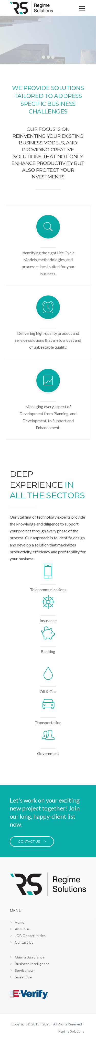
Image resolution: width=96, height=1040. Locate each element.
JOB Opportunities (30, 935)
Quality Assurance (30, 957)
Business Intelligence (32, 964)
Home (19, 922)
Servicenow (24, 970)
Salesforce (23, 977)
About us (22, 929)
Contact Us (24, 942)
